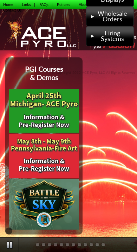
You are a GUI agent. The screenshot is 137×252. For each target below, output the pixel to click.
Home (8, 4)
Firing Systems (107, 35)
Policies (63, 4)
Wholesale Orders (108, 16)
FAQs (43, 4)
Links (26, 4)
